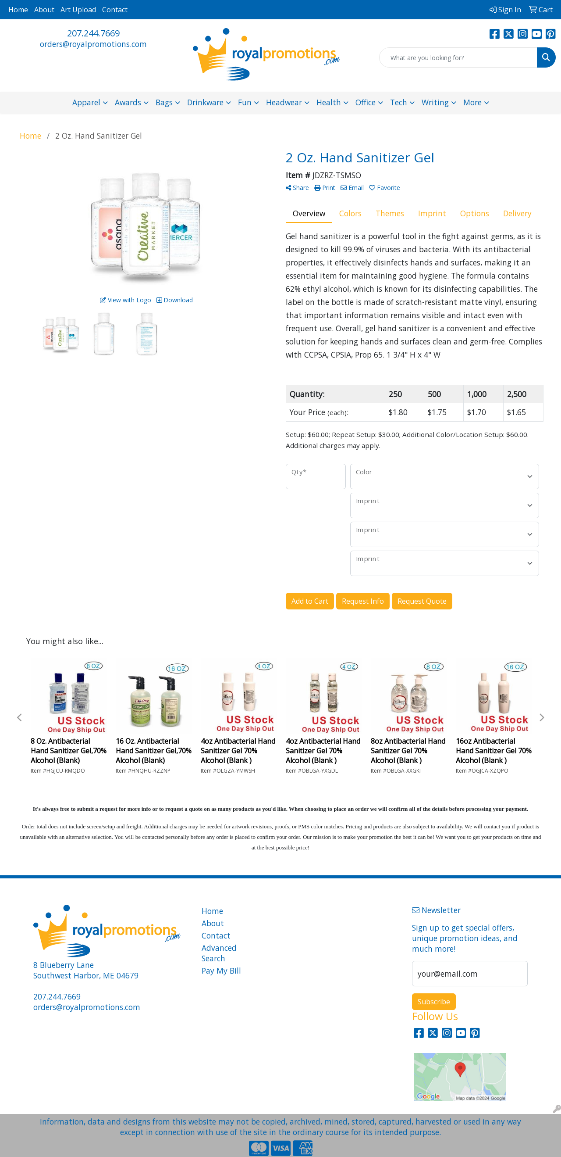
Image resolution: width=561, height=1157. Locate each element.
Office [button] (365, 102)
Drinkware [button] (205, 102)
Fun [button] (245, 102)
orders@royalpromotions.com (93, 44)
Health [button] (328, 102)
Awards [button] (128, 102)
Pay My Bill (221, 970)
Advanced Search (219, 953)
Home (18, 9)
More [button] (472, 102)
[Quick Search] (458, 57)
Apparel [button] (86, 102)
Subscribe (434, 1002)
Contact (115, 9)
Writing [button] (435, 102)
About (44, 9)
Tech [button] (398, 102)
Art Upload (78, 9)
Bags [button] (164, 102)
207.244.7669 (93, 33)
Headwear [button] (284, 102)
